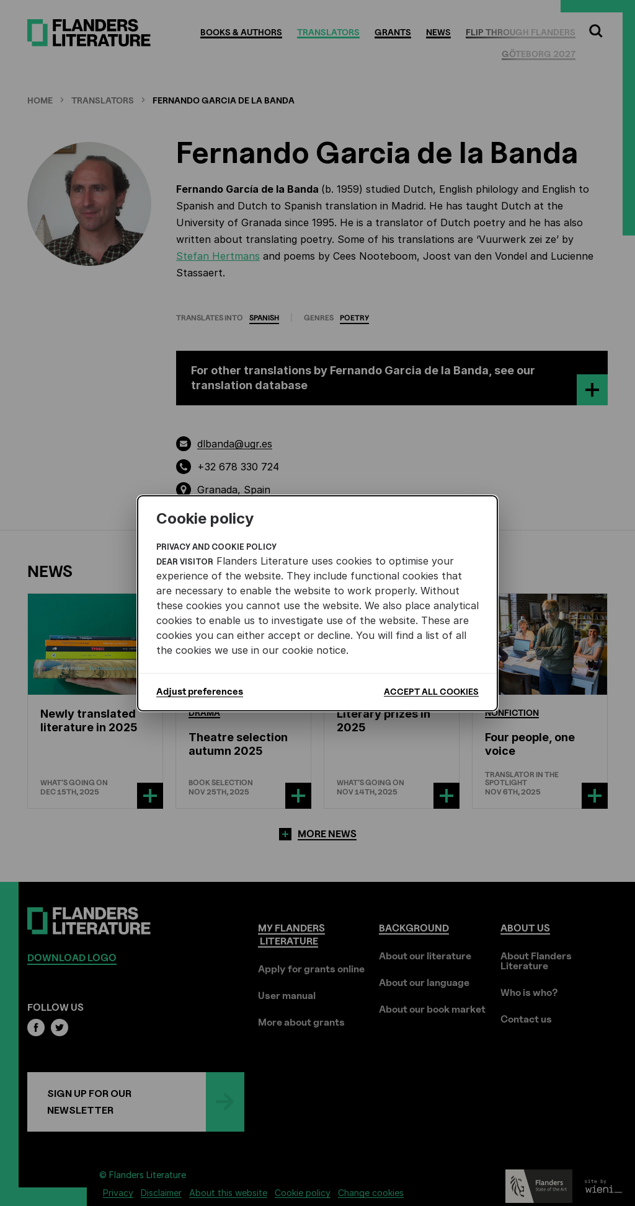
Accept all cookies (431, 691)
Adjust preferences (199, 691)
